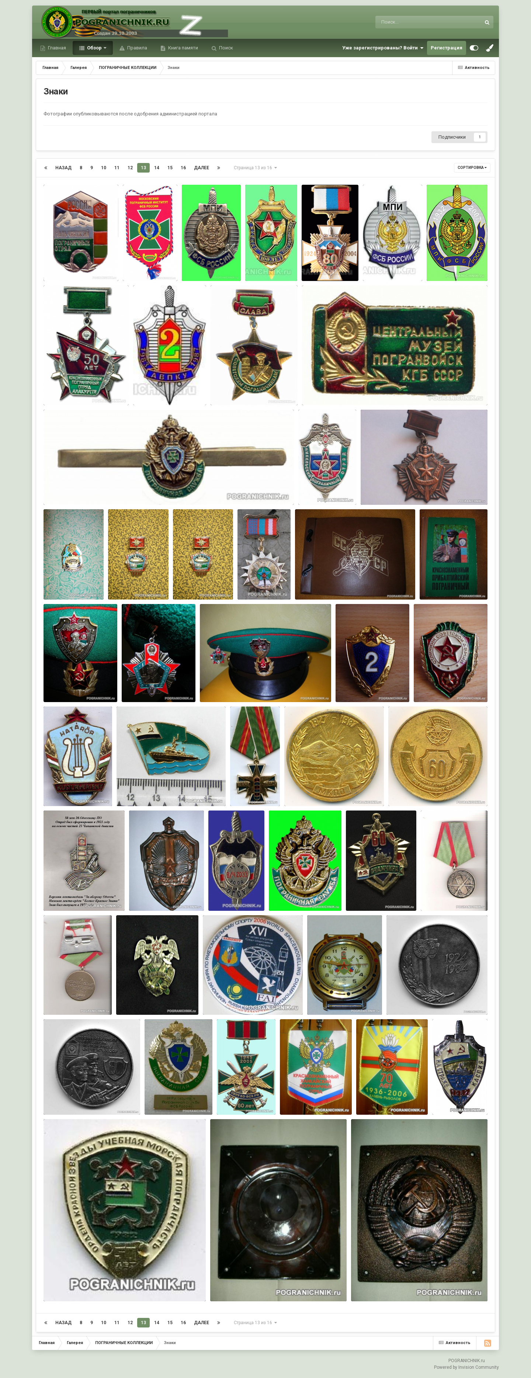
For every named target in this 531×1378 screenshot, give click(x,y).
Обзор (94, 48)
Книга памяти (182, 48)
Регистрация (446, 48)
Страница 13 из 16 (255, 167)
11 (116, 167)
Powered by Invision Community (466, 1367)
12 (130, 167)
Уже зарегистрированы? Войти (382, 48)
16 (183, 167)
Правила (136, 48)
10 (103, 167)
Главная (56, 48)
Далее (201, 167)
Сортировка (472, 168)
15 (170, 167)
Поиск (225, 48)
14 (156, 167)
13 (143, 167)
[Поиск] (414, 22)
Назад (63, 167)
